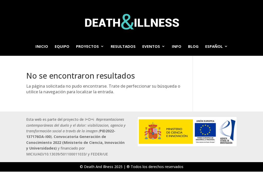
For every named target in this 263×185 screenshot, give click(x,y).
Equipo (62, 46)
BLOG (193, 46)
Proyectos (87, 46)
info (176, 46)
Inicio (41, 46)
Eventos (151, 46)
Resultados (123, 46)
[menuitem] (216, 50)
